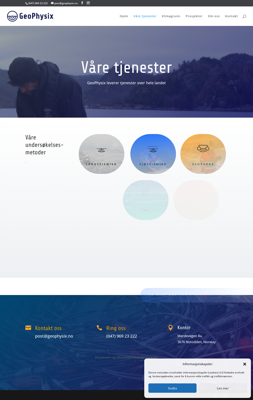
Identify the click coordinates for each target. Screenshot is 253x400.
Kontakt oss (48, 328)
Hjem (124, 16)
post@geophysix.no (54, 336)
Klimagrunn (171, 16)
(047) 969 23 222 (38, 3)
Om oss (214, 16)
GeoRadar (199, 164)
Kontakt (231, 16)
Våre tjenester (144, 16)
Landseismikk (101, 164)
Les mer (223, 388)
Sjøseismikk (150, 164)
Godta (172, 388)
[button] (245, 364)
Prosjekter (194, 16)
